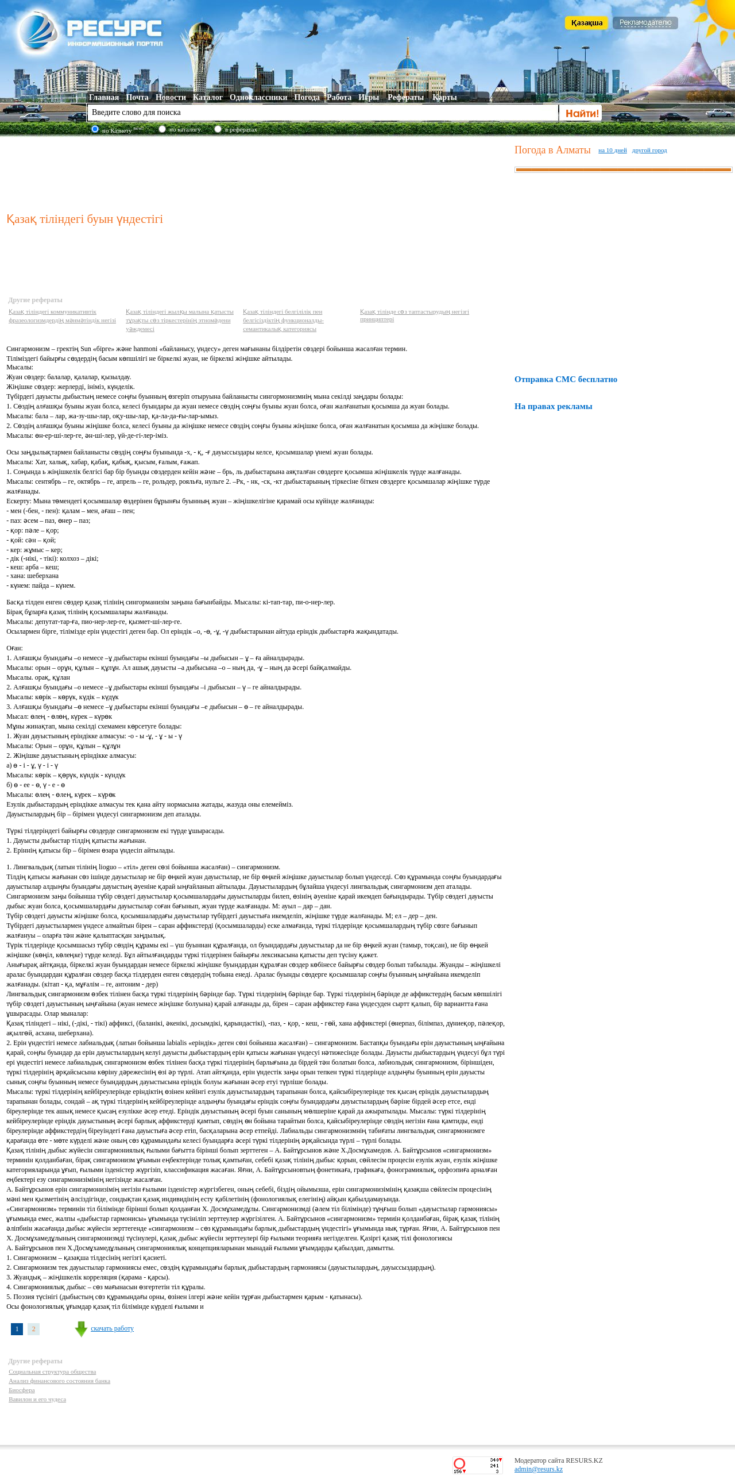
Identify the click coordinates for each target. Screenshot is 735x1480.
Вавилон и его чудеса (37, 1399)
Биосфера (21, 1389)
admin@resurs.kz (538, 1469)
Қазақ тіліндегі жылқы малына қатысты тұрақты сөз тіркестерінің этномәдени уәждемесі (180, 320)
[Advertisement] (258, 172)
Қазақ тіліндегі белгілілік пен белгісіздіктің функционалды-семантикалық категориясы (283, 320)
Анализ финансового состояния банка (59, 1380)
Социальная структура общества (52, 1371)
